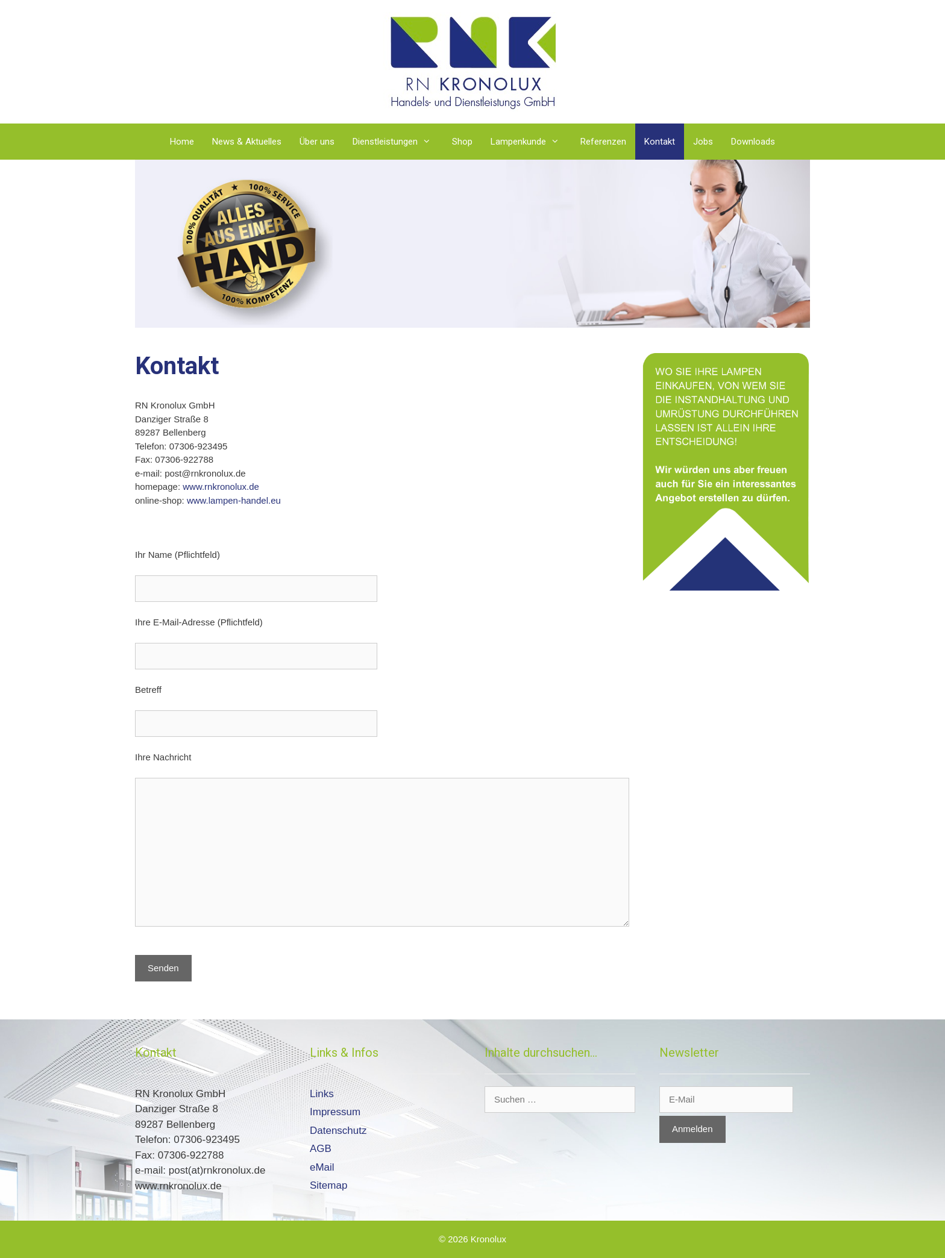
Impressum (335, 1112)
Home (182, 141)
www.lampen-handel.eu (234, 500)
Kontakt (659, 141)
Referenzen (603, 141)
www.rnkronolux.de (221, 486)
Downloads (753, 141)
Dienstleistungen (398, 142)
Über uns (317, 141)
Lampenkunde (531, 142)
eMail (322, 1167)
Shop (462, 141)
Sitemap (328, 1185)
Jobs (703, 141)
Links (322, 1094)
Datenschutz (338, 1130)
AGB (320, 1148)
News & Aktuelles (246, 141)
